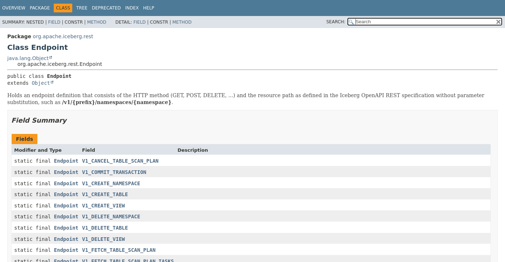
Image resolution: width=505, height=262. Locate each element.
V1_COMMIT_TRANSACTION (114, 172)
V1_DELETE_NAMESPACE (111, 216)
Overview (13, 8)
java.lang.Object (28, 58)
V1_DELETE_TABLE (105, 228)
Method (96, 22)
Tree (81, 8)
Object (41, 83)
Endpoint (66, 161)
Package (40, 8)
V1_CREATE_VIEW (103, 206)
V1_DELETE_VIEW (103, 239)
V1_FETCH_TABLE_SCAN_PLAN (118, 250)
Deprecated (106, 8)
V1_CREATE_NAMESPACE (111, 183)
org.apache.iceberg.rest (63, 36)
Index (132, 8)
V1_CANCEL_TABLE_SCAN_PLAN (120, 161)
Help (148, 8)
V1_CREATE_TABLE (105, 194)
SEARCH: (336, 21)
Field (54, 22)
